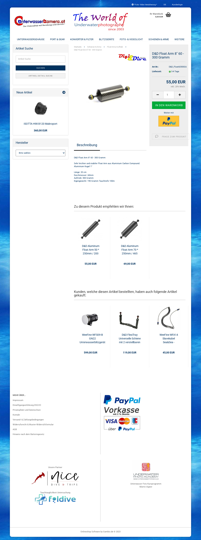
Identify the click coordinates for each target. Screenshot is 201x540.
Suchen (40, 71)
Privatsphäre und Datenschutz (27, 413)
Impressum (18, 403)
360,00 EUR (40, 133)
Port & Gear (57, 39)
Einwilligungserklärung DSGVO (27, 408)
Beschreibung (87, 148)
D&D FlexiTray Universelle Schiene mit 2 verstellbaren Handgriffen (130, 341)
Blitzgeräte (106, 39)
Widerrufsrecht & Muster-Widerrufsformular (33, 428)
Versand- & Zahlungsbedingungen (28, 423)
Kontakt (16, 418)
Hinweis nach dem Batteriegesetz (28, 437)
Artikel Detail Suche (41, 79)
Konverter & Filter (81, 39)
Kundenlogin (177, 5)
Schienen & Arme (159, 39)
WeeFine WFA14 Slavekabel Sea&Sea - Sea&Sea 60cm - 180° (168, 341)
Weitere (179, 39)
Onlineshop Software (90, 535)
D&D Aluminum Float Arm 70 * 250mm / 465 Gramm (129, 253)
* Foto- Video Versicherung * (144, 5)
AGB (15, 432)
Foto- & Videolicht (131, 39)
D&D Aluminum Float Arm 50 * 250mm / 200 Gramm (90, 253)
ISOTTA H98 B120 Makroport (40, 126)
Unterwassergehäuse (30, 39)
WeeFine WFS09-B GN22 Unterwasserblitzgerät (92, 341)
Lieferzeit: (157, 74)
